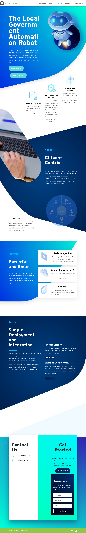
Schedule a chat (16, 68)
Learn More (50, 358)
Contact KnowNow (78, 3)
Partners (67, 3)
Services (50, 3)
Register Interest (18, 75)
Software (59, 3)
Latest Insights (42, 3)
